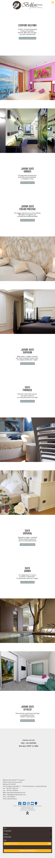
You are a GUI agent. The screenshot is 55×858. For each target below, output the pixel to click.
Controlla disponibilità (27, 850)
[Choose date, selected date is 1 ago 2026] (27, 831)
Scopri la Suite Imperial (27, 544)
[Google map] (36, 803)
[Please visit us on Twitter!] (24, 803)
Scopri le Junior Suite (27, 182)
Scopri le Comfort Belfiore (27, 38)
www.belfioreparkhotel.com (16, 792)
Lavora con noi (29, 740)
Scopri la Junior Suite (27, 220)
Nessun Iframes (27, 764)
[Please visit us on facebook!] (19, 803)
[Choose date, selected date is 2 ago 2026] (27, 837)
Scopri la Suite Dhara (27, 582)
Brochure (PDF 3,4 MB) (28, 746)
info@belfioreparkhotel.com (16, 795)
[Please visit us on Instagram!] (28, 803)
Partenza (6, 834)
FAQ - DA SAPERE (28, 743)
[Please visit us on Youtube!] (32, 803)
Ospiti (5, 840)
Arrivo (5, 828)
